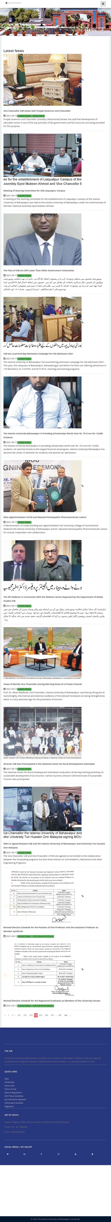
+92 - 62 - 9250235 (19, 1127)
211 (19, 1015)
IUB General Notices (43, 936)
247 (59, 1015)
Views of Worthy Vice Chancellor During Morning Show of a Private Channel (42, 684)
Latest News (24, 115)
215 (40, 1015)
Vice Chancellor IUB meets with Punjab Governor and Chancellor (37, 110)
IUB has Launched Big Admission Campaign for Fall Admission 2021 (38, 353)
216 (46, 1015)
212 (25, 1015)
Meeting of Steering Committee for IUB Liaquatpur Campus (34, 190)
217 (52, 1015)
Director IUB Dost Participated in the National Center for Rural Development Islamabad (49, 763)
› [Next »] (70, 1015)
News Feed (38, 115)
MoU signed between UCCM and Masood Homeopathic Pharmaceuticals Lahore (44, 517)
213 (31, 1015)
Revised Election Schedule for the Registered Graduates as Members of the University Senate (51, 1000)
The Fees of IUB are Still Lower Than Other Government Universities (38, 270)
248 (65, 1015)
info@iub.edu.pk (17, 1132)
